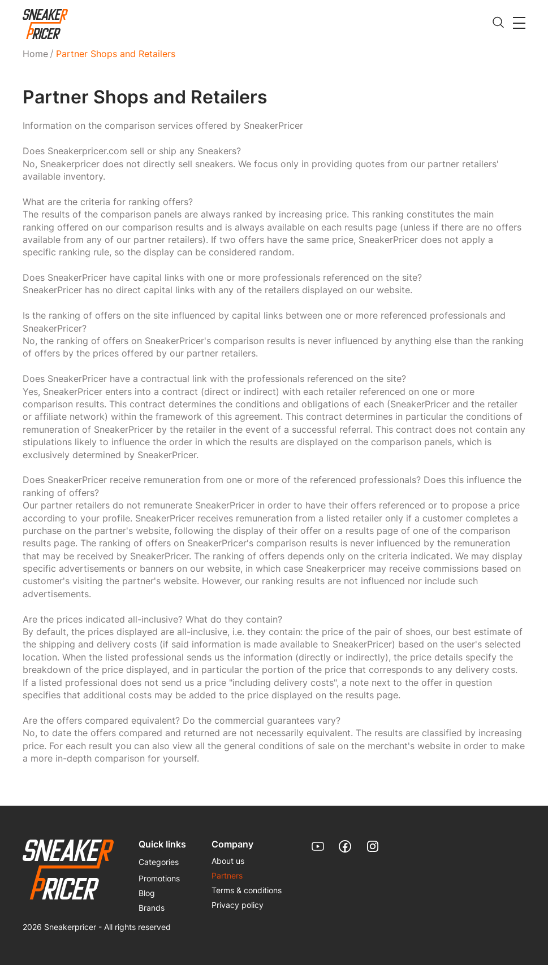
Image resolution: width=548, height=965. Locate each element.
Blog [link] (147, 893)
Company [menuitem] (232, 844)
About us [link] (228, 861)
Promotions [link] (159, 878)
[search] (498, 23)
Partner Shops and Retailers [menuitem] (115, 53)
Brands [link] (152, 907)
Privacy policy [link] (238, 905)
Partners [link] (227, 875)
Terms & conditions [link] (247, 890)
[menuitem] (37, 53)
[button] (519, 22)
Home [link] (35, 53)
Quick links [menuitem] (162, 844)
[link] (45, 24)
